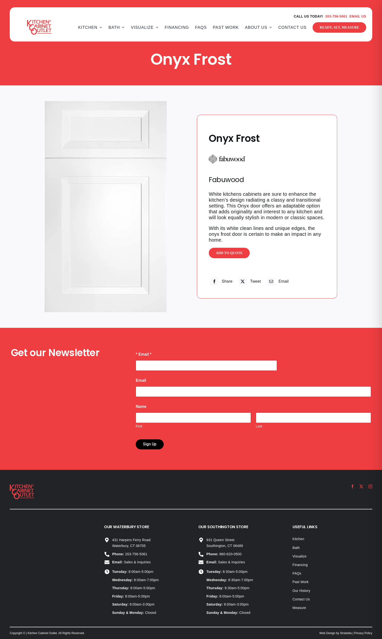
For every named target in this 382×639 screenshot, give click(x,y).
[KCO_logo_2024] (22, 487)
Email (142, 380)
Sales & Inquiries (131, 562)
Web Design (327, 633)
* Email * (143, 354)
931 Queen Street (220, 540)
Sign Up (149, 444)
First (139, 426)
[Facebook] (221, 281)
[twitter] (361, 486)
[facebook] (352, 486)
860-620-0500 (223, 554)
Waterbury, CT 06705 (129, 546)
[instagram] (370, 486)
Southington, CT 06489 (224, 546)
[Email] (277, 281)
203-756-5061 (336, 16)
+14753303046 (121, 522)
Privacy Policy (363, 633)
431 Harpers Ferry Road (131, 540)
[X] (249, 281)
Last (259, 426)
